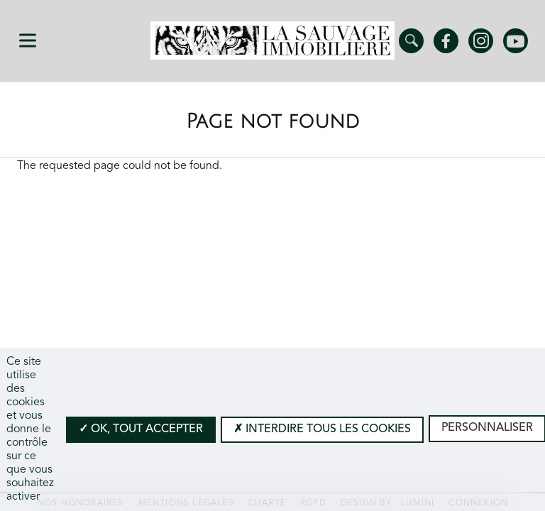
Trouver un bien (411, 40)
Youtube (515, 40)
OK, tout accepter (141, 429)
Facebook (446, 40)
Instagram (480, 40)
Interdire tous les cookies (322, 429)
